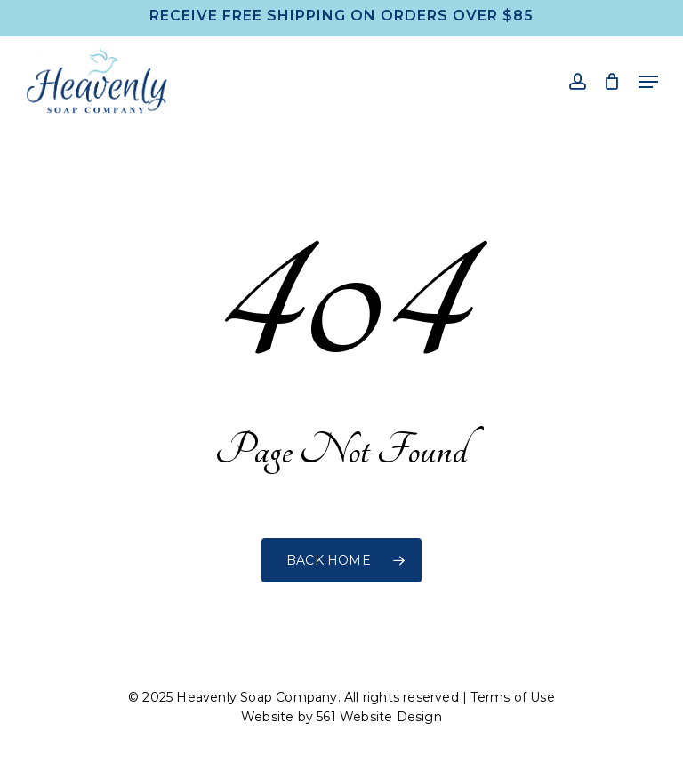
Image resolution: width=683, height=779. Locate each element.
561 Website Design (379, 717)
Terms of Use (512, 697)
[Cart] (612, 81)
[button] (648, 82)
